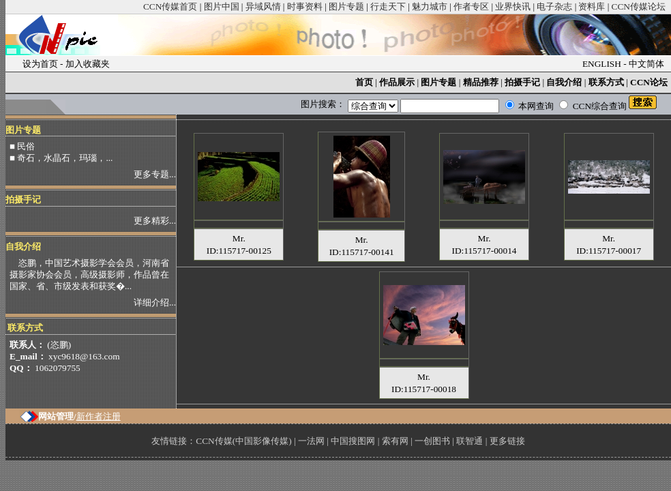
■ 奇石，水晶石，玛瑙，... (61, 158)
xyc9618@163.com (83, 356)
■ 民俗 (22, 146)
